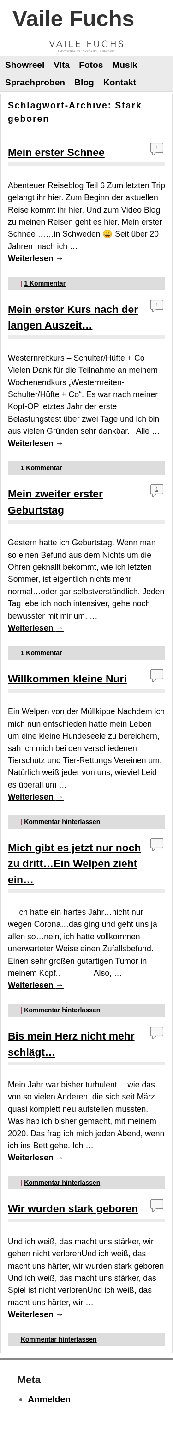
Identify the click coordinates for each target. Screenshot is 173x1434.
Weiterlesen (36, 258)
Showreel (24, 65)
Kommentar (45, 283)
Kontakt (119, 82)
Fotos (91, 65)
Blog (84, 82)
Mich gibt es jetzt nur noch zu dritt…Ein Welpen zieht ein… (74, 863)
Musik (124, 65)
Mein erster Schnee (56, 152)
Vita (62, 65)
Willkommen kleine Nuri (67, 679)
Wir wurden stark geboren (73, 1208)
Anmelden (49, 1399)
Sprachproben (35, 82)
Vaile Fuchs (73, 18)
